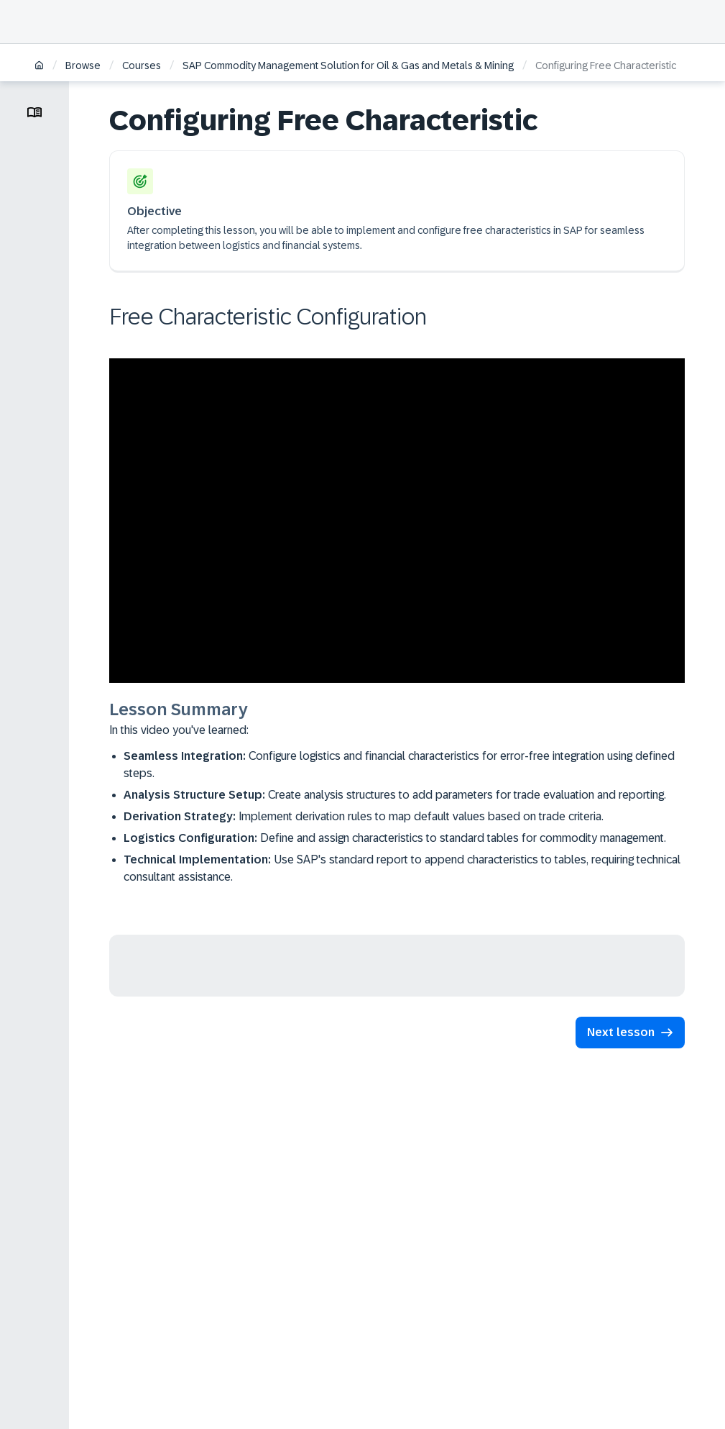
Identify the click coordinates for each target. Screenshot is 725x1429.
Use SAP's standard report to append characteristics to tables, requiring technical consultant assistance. (402, 868)
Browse (83, 65)
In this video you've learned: (179, 730)
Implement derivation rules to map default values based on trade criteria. (364, 816)
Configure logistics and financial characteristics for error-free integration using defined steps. (399, 764)
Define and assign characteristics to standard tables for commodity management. (395, 838)
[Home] (39, 66)
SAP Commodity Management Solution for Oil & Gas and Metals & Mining (348, 65)
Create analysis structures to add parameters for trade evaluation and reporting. (395, 795)
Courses (141, 65)
